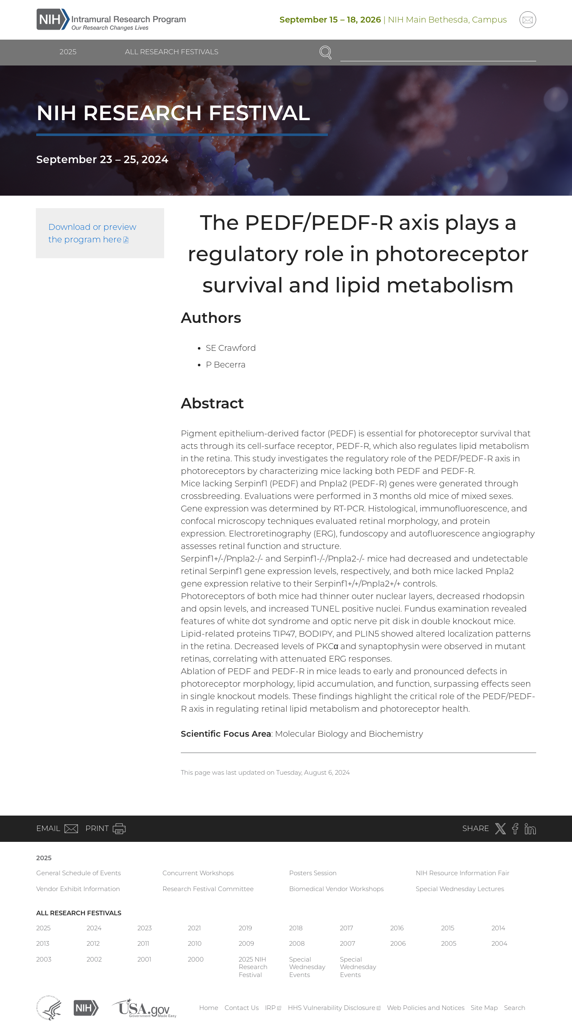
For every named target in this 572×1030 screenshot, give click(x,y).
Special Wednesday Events (307, 967)
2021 (194, 928)
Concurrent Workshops (198, 873)
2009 (246, 943)
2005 (448, 943)
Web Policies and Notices (426, 1008)
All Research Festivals (171, 52)
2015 (447, 928)
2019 (245, 928)
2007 (347, 943)
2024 (94, 928)
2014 (498, 928)
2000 (196, 959)
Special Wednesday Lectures (460, 889)
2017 (346, 928)
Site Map (484, 1008)
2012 (93, 943)
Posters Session (313, 873)
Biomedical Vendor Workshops (336, 889)
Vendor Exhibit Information (78, 889)
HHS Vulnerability (334, 1008)
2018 (295, 928)
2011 (143, 943)
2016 (397, 928)
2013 (42, 943)
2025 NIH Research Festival (253, 967)
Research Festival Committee (208, 889)
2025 (68, 52)
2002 (94, 959)
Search (514, 1008)
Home (208, 1008)
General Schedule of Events (78, 873)
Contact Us (242, 1008)
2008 (297, 943)
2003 (43, 959)
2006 (398, 943)
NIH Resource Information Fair (463, 873)
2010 (195, 943)
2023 (144, 928)
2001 (144, 959)
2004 (499, 943)
